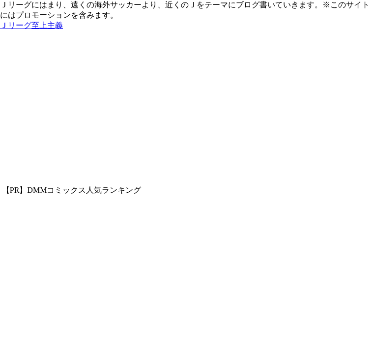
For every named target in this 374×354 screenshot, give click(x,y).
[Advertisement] (187, 111)
